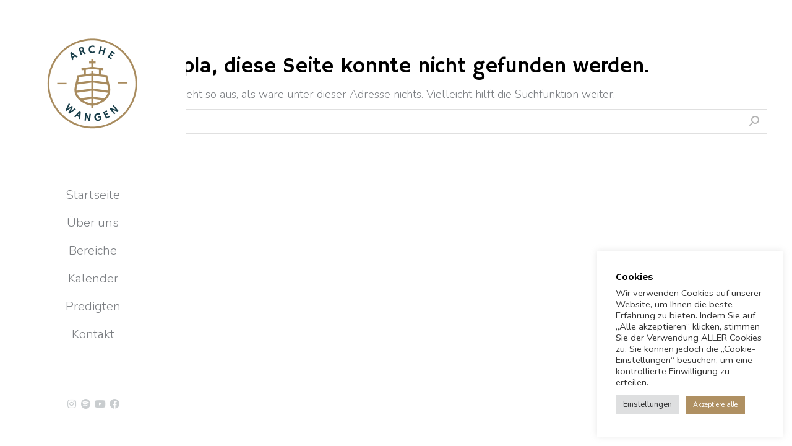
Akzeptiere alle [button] (715, 404)
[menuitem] (92, 195)
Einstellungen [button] (647, 404)
